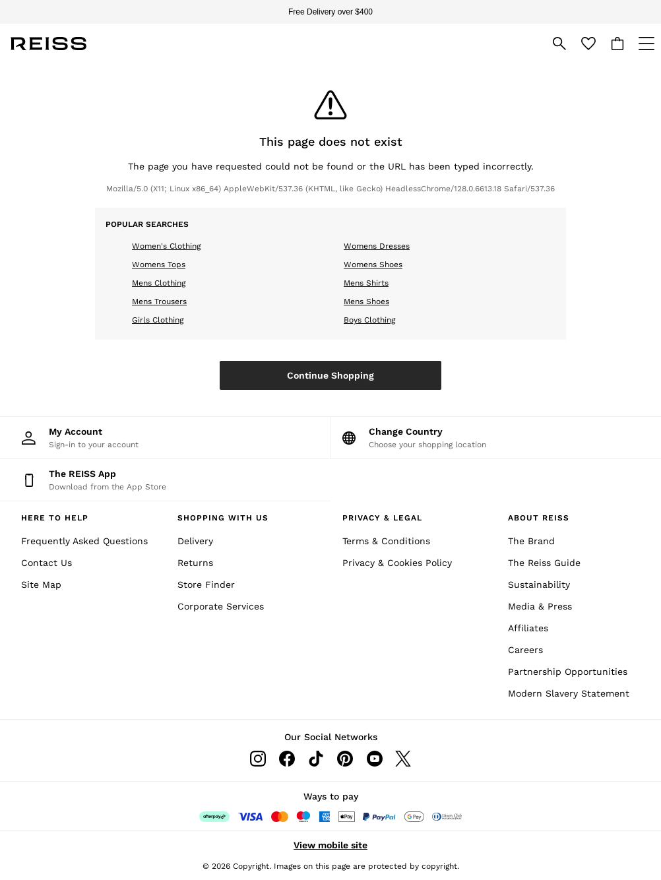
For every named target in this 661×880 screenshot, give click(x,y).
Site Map (41, 584)
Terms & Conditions (386, 541)
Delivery (195, 541)
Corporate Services (220, 606)
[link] (559, 43)
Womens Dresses (377, 246)
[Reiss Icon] (48, 43)
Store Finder (206, 584)
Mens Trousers (159, 301)
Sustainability (539, 584)
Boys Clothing (369, 320)
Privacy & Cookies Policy (397, 562)
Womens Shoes (373, 264)
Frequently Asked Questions (84, 541)
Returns (195, 562)
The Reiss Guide (544, 562)
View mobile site (330, 845)
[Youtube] (374, 758)
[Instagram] (257, 758)
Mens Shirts (366, 283)
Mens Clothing (158, 283)
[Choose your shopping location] (495, 437)
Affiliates (528, 628)
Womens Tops (158, 264)
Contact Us (46, 562)
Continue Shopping (330, 375)
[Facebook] (286, 758)
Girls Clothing (157, 320)
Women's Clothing (166, 246)
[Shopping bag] (617, 43)
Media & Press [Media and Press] (540, 606)
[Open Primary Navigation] (646, 43)
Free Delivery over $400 (330, 11)
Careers (525, 649)
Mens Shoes (366, 301)
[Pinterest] (345, 758)
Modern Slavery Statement (568, 693)
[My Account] (165, 437)
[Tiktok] (315, 758)
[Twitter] (403, 758)
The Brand (531, 541)
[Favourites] (588, 43)
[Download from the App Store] (165, 480)
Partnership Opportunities (567, 671)
